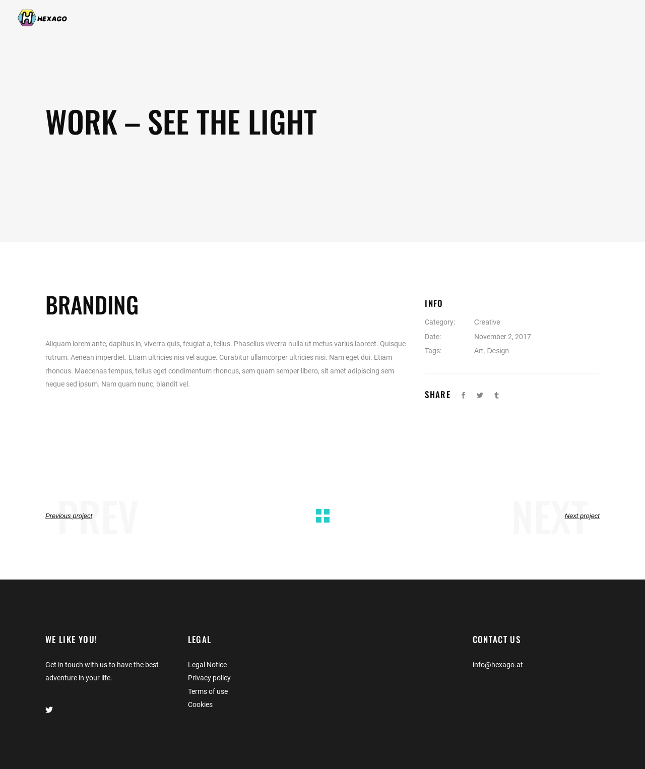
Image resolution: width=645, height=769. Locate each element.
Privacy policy (209, 678)
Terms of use (208, 691)
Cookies (200, 704)
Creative (487, 322)
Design (498, 351)
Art (478, 351)
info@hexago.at (498, 665)
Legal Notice (207, 665)
